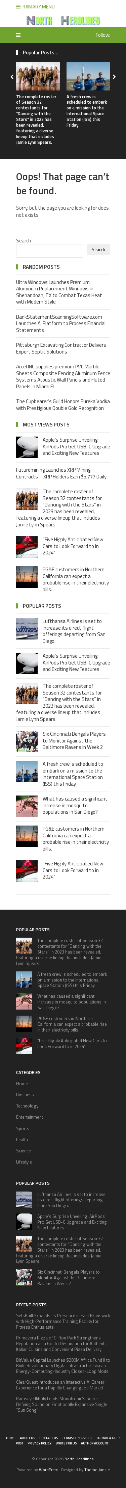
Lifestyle (24, 1161)
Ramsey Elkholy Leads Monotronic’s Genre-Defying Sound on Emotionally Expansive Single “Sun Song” (61, 1404)
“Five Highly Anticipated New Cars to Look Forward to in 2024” (73, 546)
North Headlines (79, 1459)
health (22, 1139)
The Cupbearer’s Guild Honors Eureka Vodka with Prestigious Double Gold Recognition (63, 404)
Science (23, 1150)
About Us (27, 1437)
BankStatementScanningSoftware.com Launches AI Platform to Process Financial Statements (61, 323)
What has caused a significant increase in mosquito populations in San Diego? (75, 805)
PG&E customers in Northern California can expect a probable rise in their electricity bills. (76, 579)
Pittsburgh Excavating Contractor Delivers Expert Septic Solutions (61, 348)
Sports (22, 1128)
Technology (27, 1105)
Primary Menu (35, 6)
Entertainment (29, 1117)
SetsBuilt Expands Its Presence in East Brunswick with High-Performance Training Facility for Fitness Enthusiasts (63, 1321)
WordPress (48, 1469)
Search (23, 240)
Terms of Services (77, 1437)
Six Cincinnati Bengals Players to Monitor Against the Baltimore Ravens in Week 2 (74, 740)
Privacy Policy (39, 1443)
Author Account (95, 1443)
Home (22, 1083)
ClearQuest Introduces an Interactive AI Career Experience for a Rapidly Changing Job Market (60, 1385)
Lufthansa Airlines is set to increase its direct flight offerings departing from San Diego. (74, 631)
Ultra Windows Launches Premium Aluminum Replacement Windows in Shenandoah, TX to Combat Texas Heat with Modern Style (59, 292)
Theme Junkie (97, 1469)
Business (25, 1094)
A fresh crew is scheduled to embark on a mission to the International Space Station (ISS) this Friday (87, 110)
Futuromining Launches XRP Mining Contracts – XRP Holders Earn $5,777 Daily (61, 473)
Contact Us (48, 1437)
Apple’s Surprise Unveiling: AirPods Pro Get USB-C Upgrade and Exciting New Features (76, 446)
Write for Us (66, 1443)
